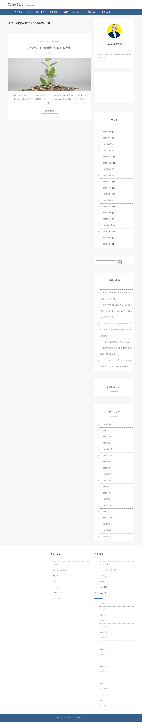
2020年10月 (108, 163)
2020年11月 (108, 157)
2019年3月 (107, 238)
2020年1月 (107, 219)
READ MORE (49, 111)
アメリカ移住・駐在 (36, 12)
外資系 (53, 12)
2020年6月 (107, 188)
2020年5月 (107, 194)
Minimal (66, 718)
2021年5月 (107, 150)
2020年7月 (107, 182)
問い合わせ (91, 12)
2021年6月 (107, 144)
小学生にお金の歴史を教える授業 (49, 47)
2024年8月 (107, 132)
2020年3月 (107, 207)
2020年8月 (107, 175)
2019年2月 (107, 244)
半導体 (18, 12)
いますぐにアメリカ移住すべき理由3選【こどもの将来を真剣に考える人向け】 (116, 329)
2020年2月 (107, 213)
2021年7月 (107, 138)
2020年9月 (107, 169)
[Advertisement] (114, 89)
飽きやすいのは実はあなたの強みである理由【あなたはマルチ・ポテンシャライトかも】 (116, 311)
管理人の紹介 (107, 12)
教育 (65, 12)
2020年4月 (107, 200)
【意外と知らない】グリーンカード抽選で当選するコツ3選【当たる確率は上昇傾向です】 (116, 348)
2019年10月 (108, 225)
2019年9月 (107, 231)
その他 (76, 12)
